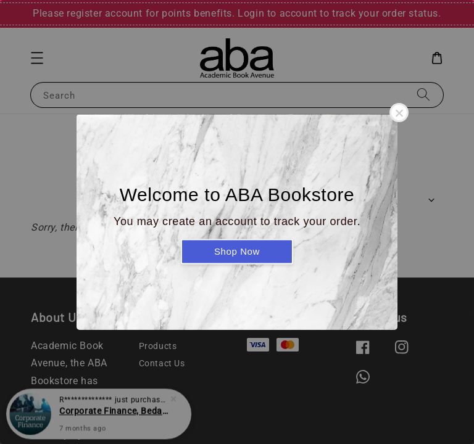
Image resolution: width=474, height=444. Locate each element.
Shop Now (237, 251)
